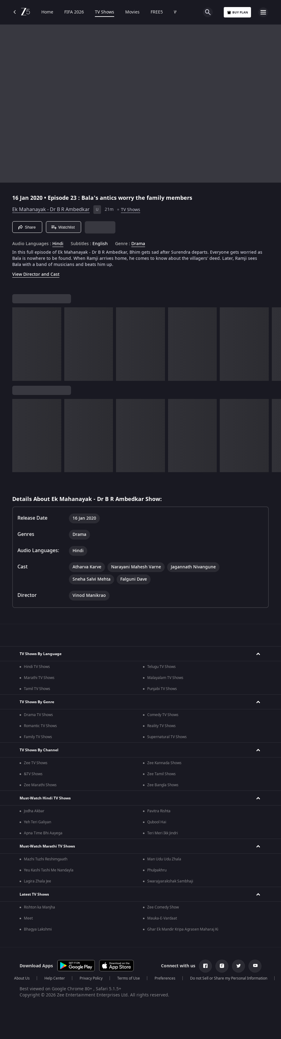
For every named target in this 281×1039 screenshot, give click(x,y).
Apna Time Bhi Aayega (43, 833)
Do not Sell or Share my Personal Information (228, 978)
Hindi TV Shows (37, 666)
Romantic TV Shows (40, 726)
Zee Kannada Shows (164, 763)
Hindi (57, 244)
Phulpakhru (157, 870)
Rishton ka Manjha (39, 907)
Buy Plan (237, 12)
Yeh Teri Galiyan (37, 822)
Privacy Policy (91, 978)
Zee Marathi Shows (40, 785)
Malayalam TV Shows (165, 678)
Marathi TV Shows (39, 678)
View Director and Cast (35, 274)
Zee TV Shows (35, 763)
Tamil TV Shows (37, 689)
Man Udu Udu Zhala (164, 859)
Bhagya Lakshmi (38, 929)
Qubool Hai (156, 822)
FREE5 (157, 12)
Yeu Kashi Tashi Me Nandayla (48, 870)
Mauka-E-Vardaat (162, 918)
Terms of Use (128, 978)
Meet (28, 918)
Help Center (54, 978)
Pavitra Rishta (158, 811)
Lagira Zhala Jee (37, 881)
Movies (132, 12)
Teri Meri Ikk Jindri (162, 833)
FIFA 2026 (74, 12)
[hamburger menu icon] (263, 12)
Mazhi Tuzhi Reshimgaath (45, 859)
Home (47, 12)
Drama (138, 244)
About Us (22, 978)
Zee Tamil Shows (161, 774)
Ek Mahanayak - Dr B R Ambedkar (51, 209)
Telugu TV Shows (161, 666)
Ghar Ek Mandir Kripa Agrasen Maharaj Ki (182, 929)
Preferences (165, 978)
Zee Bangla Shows (162, 785)
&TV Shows (33, 774)
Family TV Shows (38, 737)
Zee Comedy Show (163, 907)
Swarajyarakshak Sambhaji (170, 881)
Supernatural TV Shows (167, 737)
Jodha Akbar (34, 811)
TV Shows (104, 12)
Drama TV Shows (38, 715)
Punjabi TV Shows (162, 689)
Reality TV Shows (161, 726)
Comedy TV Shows (162, 715)
